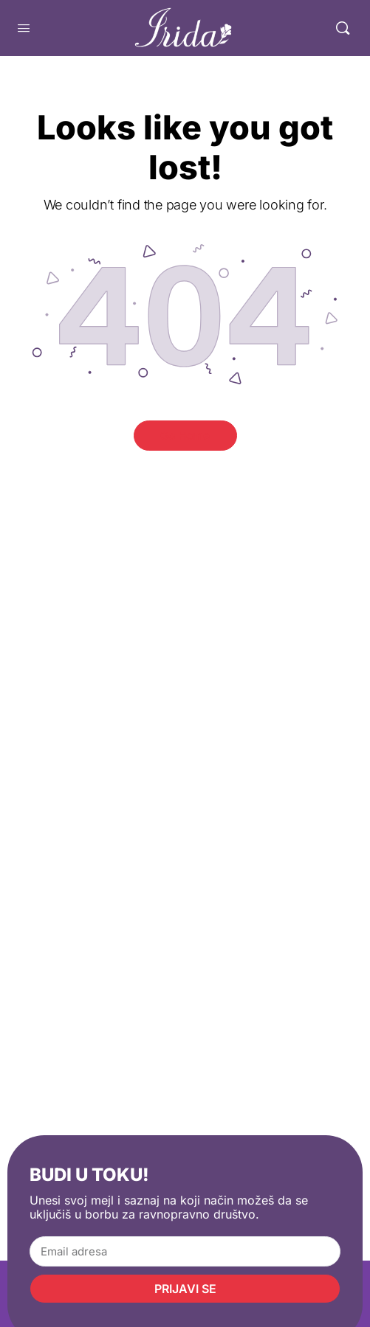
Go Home (185, 436)
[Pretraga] (343, 28)
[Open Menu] (23, 27)
